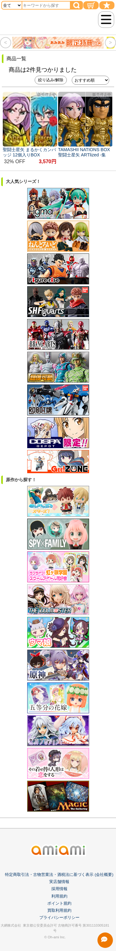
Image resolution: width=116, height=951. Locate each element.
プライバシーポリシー (59, 917)
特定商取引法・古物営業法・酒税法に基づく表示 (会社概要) (59, 874)
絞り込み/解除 (50, 80)
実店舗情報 (59, 881)
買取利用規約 (59, 910)
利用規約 (59, 896)
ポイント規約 (59, 903)
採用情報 (59, 888)
